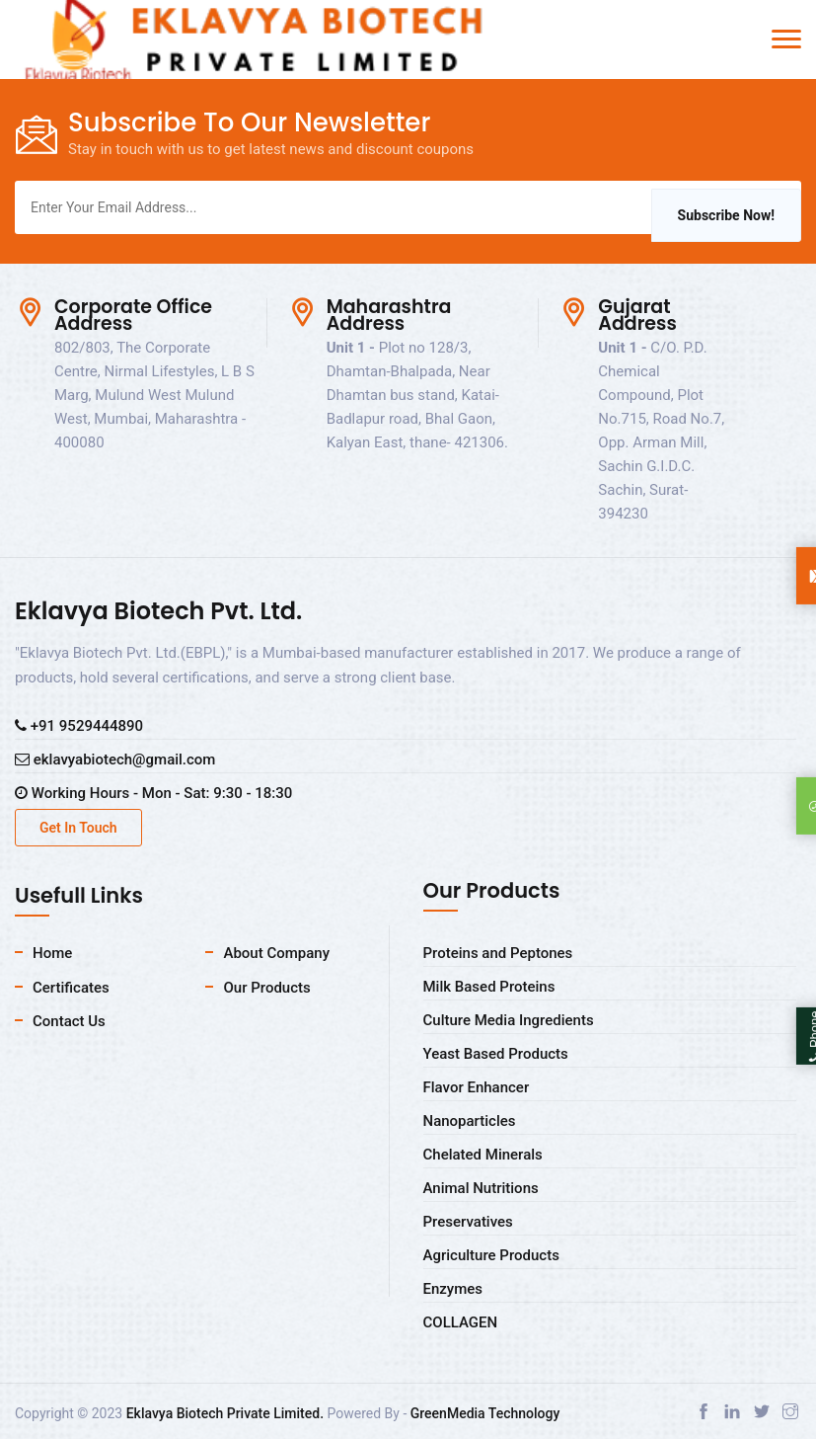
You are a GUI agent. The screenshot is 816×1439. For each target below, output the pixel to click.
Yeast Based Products (495, 1054)
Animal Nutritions (481, 1188)
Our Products (266, 988)
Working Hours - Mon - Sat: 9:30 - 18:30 (153, 793)
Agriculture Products (491, 1255)
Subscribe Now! (726, 215)
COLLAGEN (460, 1322)
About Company (276, 953)
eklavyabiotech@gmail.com (115, 759)
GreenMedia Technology (485, 1413)
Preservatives (468, 1222)
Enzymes (453, 1289)
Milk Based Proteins (489, 987)
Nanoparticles (469, 1121)
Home (52, 953)
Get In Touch (78, 828)
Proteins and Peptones (498, 953)
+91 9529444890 (79, 726)
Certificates (71, 988)
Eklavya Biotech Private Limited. (225, 1413)
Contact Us (69, 1021)
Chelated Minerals (483, 1154)
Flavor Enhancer (476, 1087)
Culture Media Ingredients (508, 1020)
